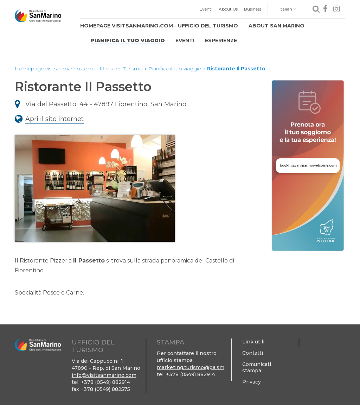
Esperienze (221, 40)
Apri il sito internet (54, 119)
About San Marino (276, 26)
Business (252, 9)
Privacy (251, 382)
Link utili (253, 341)
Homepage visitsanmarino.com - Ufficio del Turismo (159, 26)
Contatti (252, 353)
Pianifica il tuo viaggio (128, 40)
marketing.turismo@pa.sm (190, 367)
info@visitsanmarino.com (104, 375)
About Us (228, 9)
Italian (287, 9)
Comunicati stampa (256, 367)
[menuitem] (205, 9)
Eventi (205, 9)
